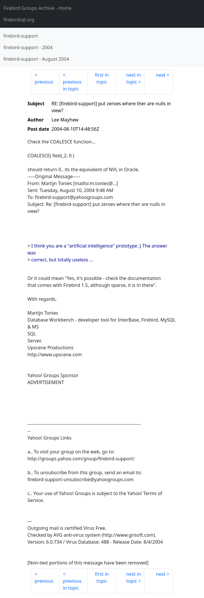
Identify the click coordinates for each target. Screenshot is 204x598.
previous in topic (72, 85)
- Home (37, 8)
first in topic (102, 78)
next (161, 75)
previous (44, 82)
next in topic (133, 78)
